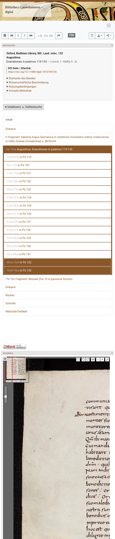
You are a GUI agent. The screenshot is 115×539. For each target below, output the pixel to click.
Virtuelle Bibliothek (20, 90)
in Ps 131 (19, 254)
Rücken (10, 295)
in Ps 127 (19, 221)
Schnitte (11, 303)
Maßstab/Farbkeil (16, 311)
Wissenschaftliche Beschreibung (29, 82)
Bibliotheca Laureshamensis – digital (24, 10)
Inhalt (9, 119)
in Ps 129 (19, 238)
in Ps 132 (19, 262)
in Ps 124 (19, 197)
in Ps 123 (19, 189)
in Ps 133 (19, 270)
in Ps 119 (19, 157)
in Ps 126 (19, 213)
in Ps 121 (19, 173)
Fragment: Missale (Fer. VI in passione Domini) (39, 279)
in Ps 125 (19, 205)
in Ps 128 (19, 230)
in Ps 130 (19, 246)
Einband (10, 129)
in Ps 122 (19, 181)
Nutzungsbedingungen (22, 86)
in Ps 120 (18, 165)
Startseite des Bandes (22, 78)
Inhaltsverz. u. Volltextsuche (23, 107)
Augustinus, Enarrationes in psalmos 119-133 (39, 149)
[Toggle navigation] (109, 25)
